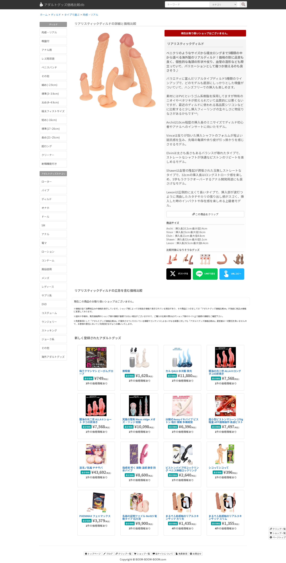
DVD (44, 304)
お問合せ (195, 553)
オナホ (45, 208)
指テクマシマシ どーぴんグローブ (96, 372)
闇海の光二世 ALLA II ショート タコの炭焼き (95, 420)
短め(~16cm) (49, 120)
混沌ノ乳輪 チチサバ (91, 467)
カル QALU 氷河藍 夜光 (179, 371)
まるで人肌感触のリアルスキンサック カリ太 (182, 517)
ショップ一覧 (142, 553)
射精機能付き (49, 163)
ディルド (47, 199)
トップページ (93, 553)
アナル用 (47, 50)
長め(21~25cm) (51, 137)
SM (43, 225)
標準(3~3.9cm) (50, 93)
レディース (48, 286)
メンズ (45, 278)
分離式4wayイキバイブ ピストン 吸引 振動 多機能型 (182, 420)
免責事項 (181, 553)
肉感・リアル (49, 32)
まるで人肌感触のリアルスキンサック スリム (225, 517)
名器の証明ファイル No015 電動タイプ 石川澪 (139, 517)
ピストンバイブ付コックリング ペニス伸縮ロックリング (182, 469)
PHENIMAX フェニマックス (95, 516)
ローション (48, 251)
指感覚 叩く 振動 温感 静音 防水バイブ (139, 469)
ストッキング (49, 330)
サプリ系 (47, 295)
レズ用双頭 (48, 58)
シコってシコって (219, 467)
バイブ (45, 190)
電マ (44, 243)
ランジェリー (49, 321)
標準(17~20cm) (51, 128)
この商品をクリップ (205, 214)
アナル (45, 234)
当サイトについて (163, 553)
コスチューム (49, 313)
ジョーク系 (48, 339)
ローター (47, 181)
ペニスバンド (49, 67)
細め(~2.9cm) (49, 85)
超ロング (47, 146)
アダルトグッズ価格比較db (61, 4)
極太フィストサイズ (53, 111)
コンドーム (48, 260)
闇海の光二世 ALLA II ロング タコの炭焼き (225, 372)
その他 (45, 76)
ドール (45, 216)
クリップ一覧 (123, 553)
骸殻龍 (126, 371)
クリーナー (48, 155)
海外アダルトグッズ (53, 356)
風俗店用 (47, 269)
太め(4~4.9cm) (50, 102)
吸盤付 (45, 41)
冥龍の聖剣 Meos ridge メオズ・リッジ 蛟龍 (138, 420)
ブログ (108, 553)
